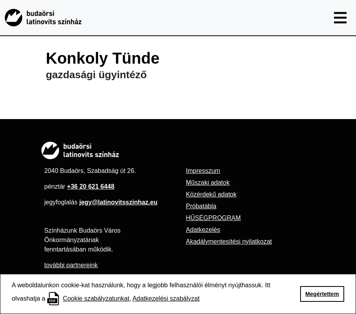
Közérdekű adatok (211, 194)
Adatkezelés (203, 229)
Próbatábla (201, 206)
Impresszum (203, 170)
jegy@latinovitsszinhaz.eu (118, 202)
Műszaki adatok (208, 182)
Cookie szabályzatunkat (96, 298)
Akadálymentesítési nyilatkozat (229, 241)
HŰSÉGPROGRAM (213, 218)
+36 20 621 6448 (90, 186)
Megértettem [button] (322, 294)
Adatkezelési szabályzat (166, 298)
